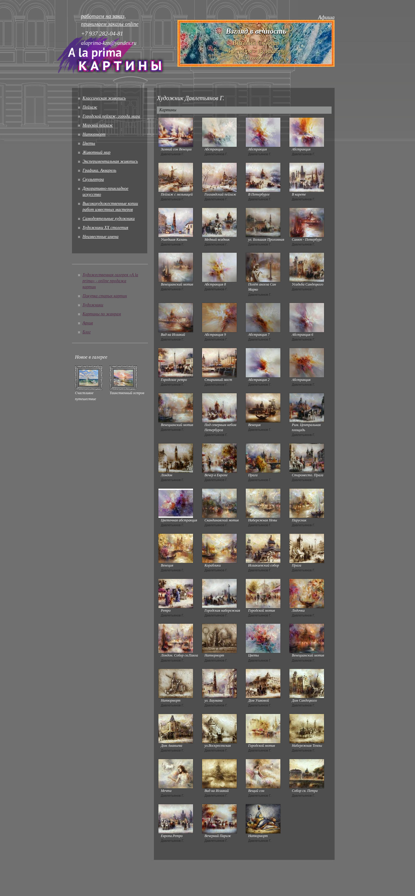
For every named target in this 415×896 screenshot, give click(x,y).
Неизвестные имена (100, 236)
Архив (88, 323)
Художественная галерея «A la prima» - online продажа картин (110, 281)
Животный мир (97, 152)
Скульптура (93, 179)
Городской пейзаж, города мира (111, 116)
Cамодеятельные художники (109, 218)
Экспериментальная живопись (110, 161)
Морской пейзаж (98, 125)
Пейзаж (90, 107)
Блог (87, 332)
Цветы (89, 143)
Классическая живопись (104, 98)
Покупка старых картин (105, 296)
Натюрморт (94, 134)
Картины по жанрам (102, 314)
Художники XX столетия (105, 227)
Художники (93, 305)
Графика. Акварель (99, 170)
